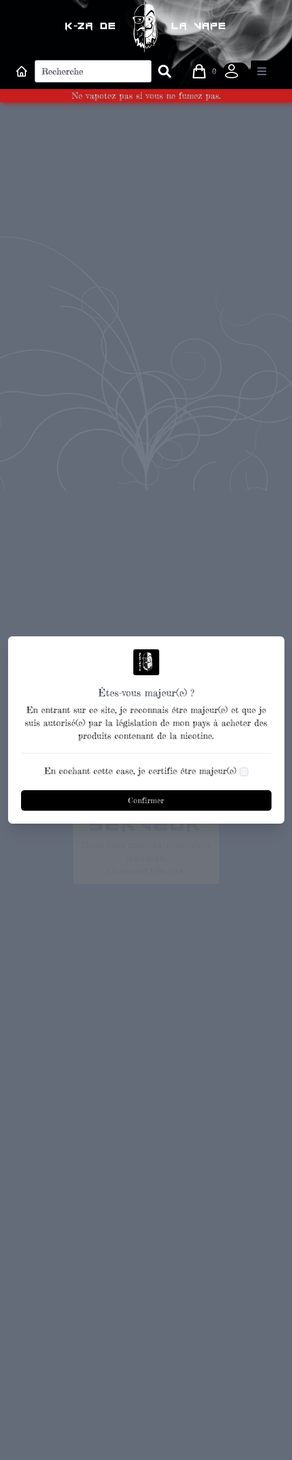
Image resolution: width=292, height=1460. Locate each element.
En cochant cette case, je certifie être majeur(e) (140, 770)
